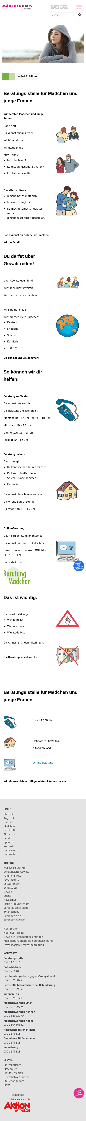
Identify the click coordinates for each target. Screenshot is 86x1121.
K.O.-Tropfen (11, 928)
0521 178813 (12, 1033)
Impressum (10, 850)
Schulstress (11, 887)
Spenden (9, 842)
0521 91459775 (14, 1007)
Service (8, 838)
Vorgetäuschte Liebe (16, 907)
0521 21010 (11, 971)
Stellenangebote (14, 1081)
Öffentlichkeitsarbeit (16, 1077)
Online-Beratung (43, 762)
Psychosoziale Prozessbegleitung (24, 945)
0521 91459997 (14, 989)
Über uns (9, 822)
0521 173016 (12, 962)
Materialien (10, 1069)
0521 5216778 (13, 998)
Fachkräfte (10, 830)
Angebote (9, 818)
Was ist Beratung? (14, 867)
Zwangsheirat (12, 911)
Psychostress (11, 879)
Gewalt (8, 891)
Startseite (9, 814)
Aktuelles (9, 834)
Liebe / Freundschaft (16, 903)
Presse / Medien (13, 1073)
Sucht (7, 895)
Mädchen (9, 826)
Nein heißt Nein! (14, 932)
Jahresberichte (12, 1064)
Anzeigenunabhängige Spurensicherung (28, 940)
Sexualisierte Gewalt (16, 871)
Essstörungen (12, 883)
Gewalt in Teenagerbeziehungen (23, 936)
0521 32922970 (14, 1015)
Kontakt (8, 846)
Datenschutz (11, 854)
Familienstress (12, 875)
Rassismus (10, 899)
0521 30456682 (14, 1024)
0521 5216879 (13, 980)
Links (7, 1085)
